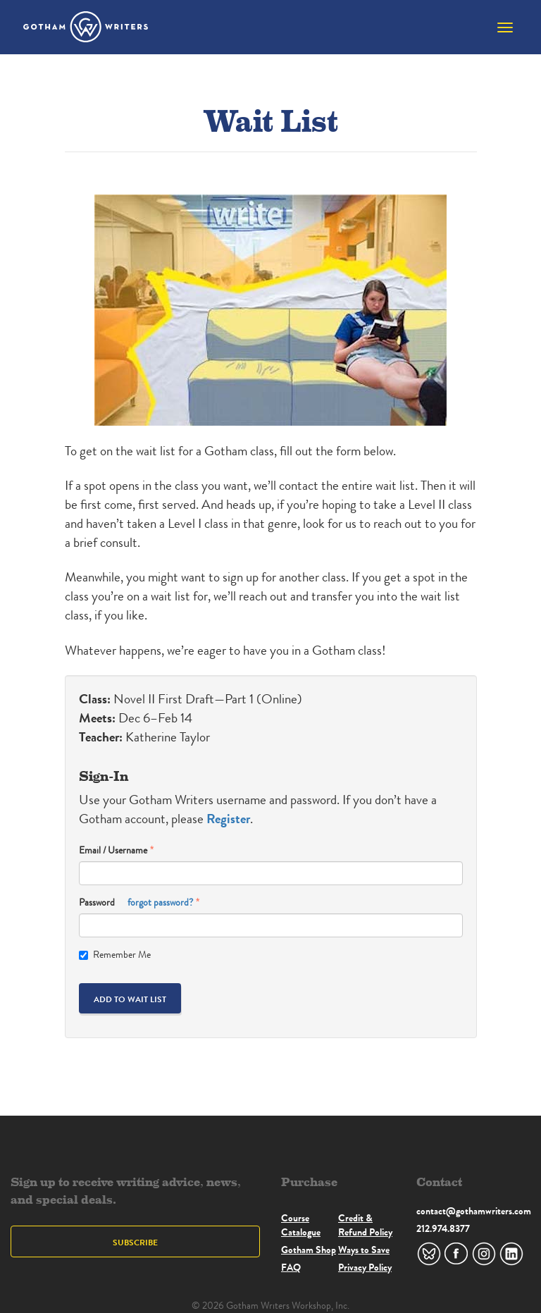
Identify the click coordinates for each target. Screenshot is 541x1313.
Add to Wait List (130, 999)
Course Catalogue (301, 1225)
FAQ (291, 1267)
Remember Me (115, 954)
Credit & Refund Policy (365, 1225)
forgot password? (160, 902)
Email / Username (113, 850)
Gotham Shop (308, 1250)
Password (136, 902)
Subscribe (135, 1242)
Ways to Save (364, 1250)
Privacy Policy (365, 1267)
